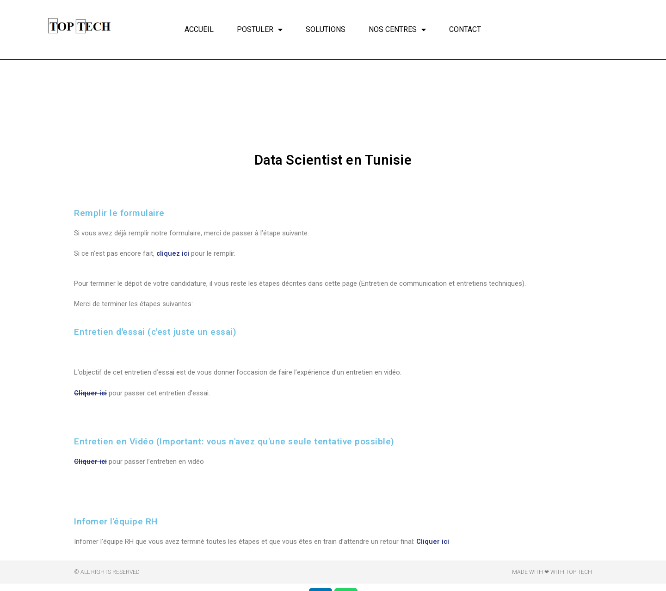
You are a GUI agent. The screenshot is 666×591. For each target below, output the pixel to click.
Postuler (260, 29)
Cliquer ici (90, 393)
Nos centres (397, 29)
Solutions (325, 29)
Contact (465, 29)
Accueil (199, 29)
